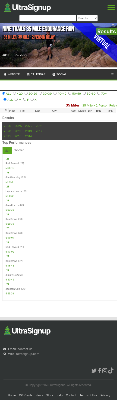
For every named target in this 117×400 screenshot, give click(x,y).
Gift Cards (25, 395)
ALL (8, 93)
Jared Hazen (12, 205)
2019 (17, 131)
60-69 (91, 93)
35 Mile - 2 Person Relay (99, 105)
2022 (28, 126)
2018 (28, 131)
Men (7, 150)
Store (49, 395)
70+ (104, 93)
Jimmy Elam (12, 274)
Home (12, 395)
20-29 (32, 93)
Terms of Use (88, 395)
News (39, 395)
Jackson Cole (13, 288)
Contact (71, 395)
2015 (17, 136)
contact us (24, 349)
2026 (7, 126)
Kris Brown (11, 219)
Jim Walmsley (13, 177)
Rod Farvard (12, 163)
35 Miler (73, 105)
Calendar (36, 74)
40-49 (61, 93)
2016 (7, 136)
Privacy (105, 395)
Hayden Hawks (14, 191)
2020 (7, 131)
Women (19, 150)
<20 (20, 93)
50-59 (76, 93)
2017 (39, 131)
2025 (18, 126)
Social (59, 74)
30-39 (47, 93)
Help (60, 395)
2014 (28, 136)
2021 (39, 126)
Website (11, 74)
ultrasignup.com (27, 354)
